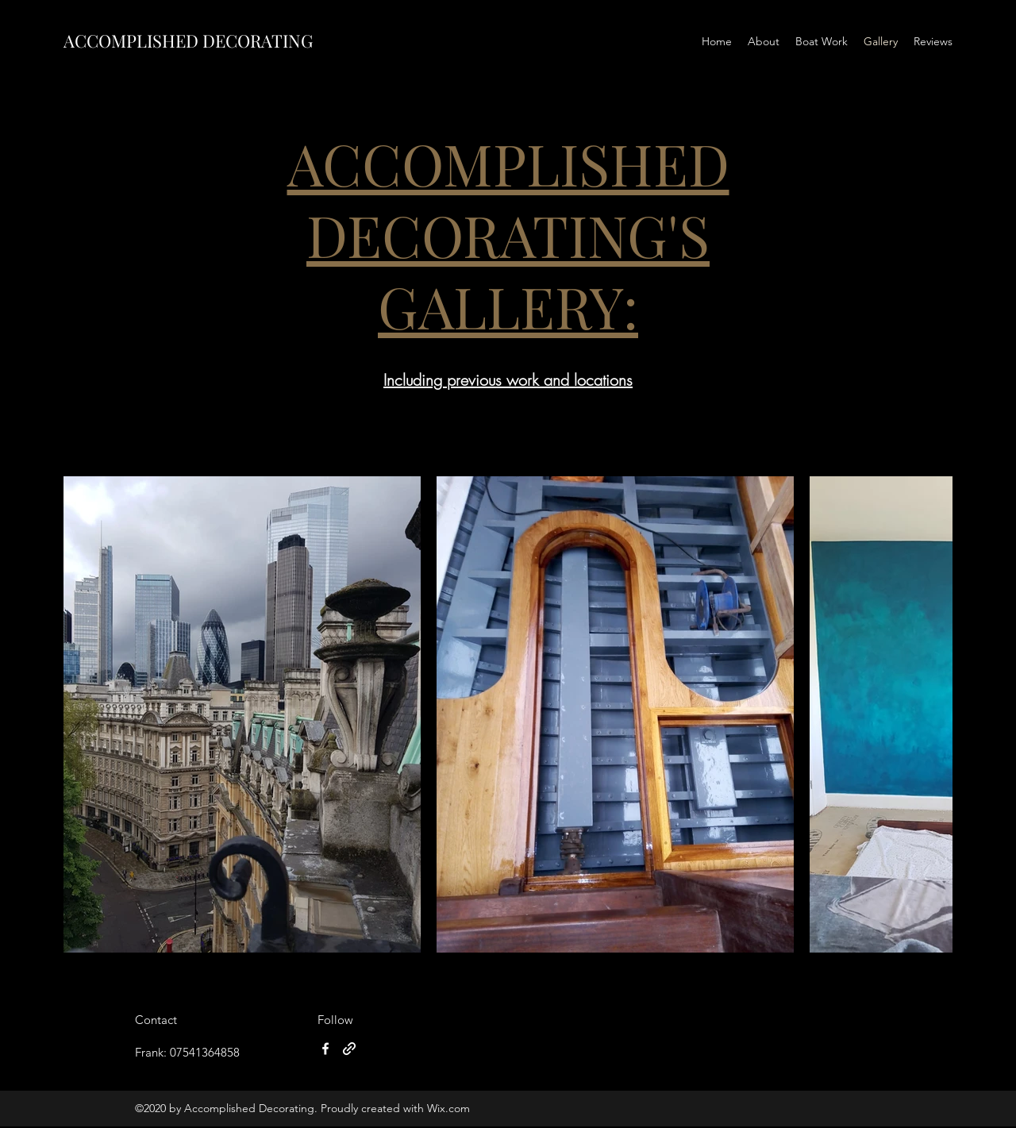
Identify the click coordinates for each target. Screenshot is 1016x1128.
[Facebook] (325, 1049)
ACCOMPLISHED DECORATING (188, 40)
